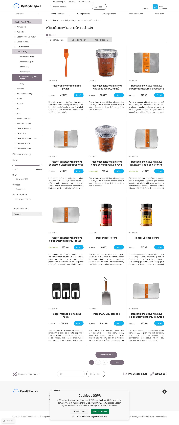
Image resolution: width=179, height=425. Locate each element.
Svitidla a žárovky (24, 123)
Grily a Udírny (22, 52)
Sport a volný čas (136, 13)
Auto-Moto (21, 32)
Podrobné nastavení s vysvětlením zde (89, 416)
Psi (18, 108)
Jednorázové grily (26, 62)
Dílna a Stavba (22, 42)
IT (37, 13)
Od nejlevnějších (79, 39)
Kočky (19, 98)
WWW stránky (132, 417)
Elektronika (19, 13)
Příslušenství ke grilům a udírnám (28, 77)
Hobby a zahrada (57, 13)
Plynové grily (24, 66)
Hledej (100, 6)
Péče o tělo (159, 13)
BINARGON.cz (148, 417)
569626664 (71, 2)
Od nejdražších (101, 39)
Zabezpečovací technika (26, 138)
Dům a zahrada (23, 47)
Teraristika (21, 133)
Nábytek (20, 103)
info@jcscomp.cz (59, 2)
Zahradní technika (24, 148)
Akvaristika (21, 27)
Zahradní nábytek (24, 143)
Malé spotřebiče (83, 13)
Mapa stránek (161, 417)
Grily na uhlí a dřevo (26, 57)
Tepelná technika (24, 128)
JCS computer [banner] (27, 6)
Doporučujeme (56, 39)
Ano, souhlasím (100, 411)
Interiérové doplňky (24, 93)
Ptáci (19, 113)
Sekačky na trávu (23, 118)
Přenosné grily (24, 71)
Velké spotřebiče (109, 13)
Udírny (21, 83)
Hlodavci (20, 88)
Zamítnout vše (79, 411)
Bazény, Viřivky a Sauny (26, 37)
